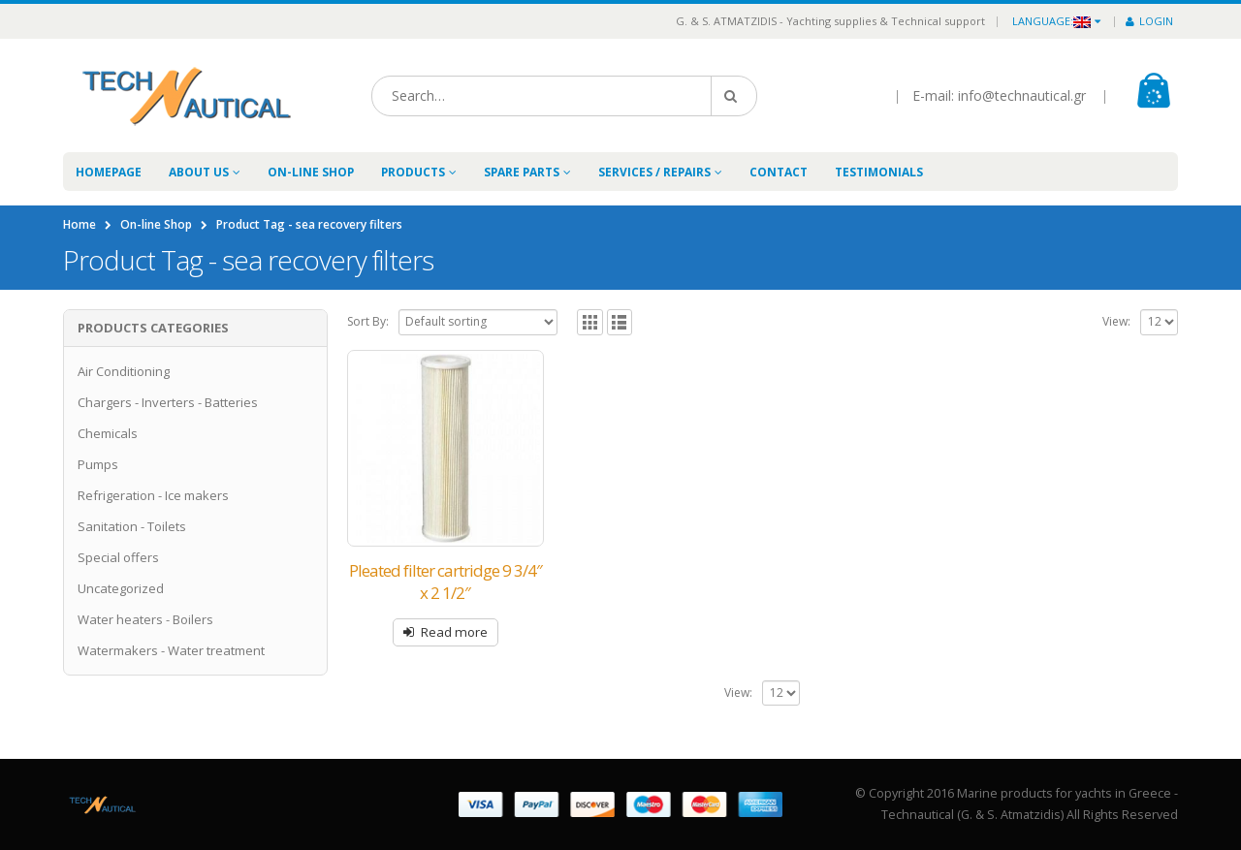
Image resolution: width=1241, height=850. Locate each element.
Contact (778, 172)
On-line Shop (311, 172)
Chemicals (108, 433)
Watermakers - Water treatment (171, 650)
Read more (454, 632)
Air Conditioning (124, 371)
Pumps (98, 464)
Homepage (109, 172)
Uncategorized (121, 588)
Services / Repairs (654, 172)
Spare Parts (521, 172)
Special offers (118, 557)
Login (1149, 21)
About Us (199, 172)
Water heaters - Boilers (145, 619)
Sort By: (368, 321)
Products (413, 172)
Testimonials (879, 172)
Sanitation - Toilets (132, 526)
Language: (1051, 21)
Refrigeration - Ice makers (153, 495)
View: (1116, 321)
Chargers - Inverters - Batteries (168, 402)
